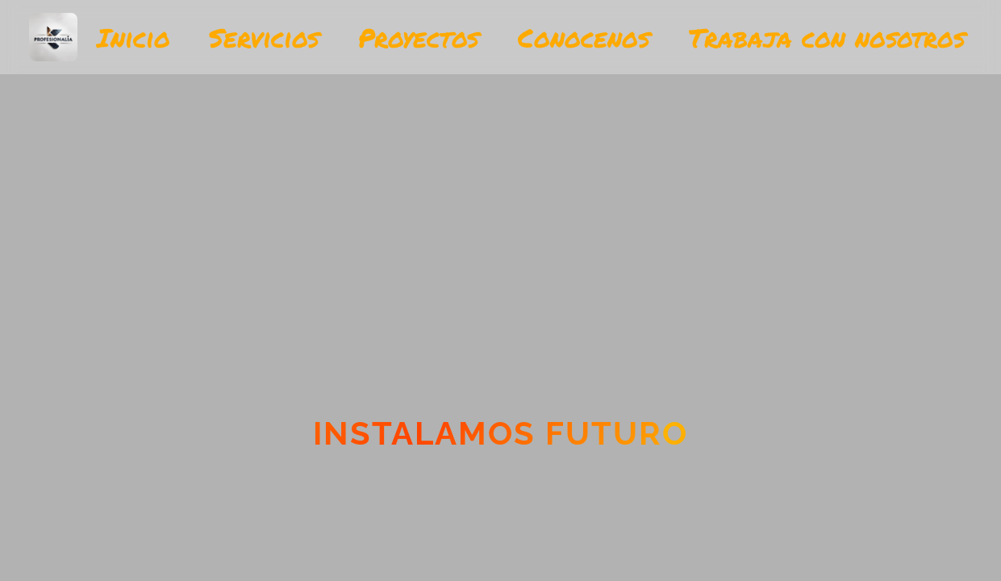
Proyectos (418, 37)
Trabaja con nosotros (827, 37)
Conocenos (584, 37)
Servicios (264, 37)
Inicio (133, 37)
